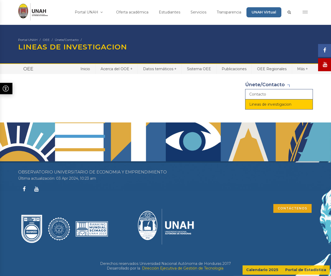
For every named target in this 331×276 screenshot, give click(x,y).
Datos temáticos (159, 68)
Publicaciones (234, 69)
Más (302, 68)
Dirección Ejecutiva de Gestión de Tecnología (182, 268)
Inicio (85, 69)
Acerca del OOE (116, 68)
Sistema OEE (199, 69)
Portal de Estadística (305, 269)
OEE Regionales (272, 69)
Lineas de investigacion (270, 104)
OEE (46, 40)
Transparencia (229, 12)
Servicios (198, 12)
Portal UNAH (89, 12)
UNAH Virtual (264, 12)
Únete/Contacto (67, 40)
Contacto (257, 94)
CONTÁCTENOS (292, 208)
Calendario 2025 (262, 269)
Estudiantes (169, 12)
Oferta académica (132, 12)
